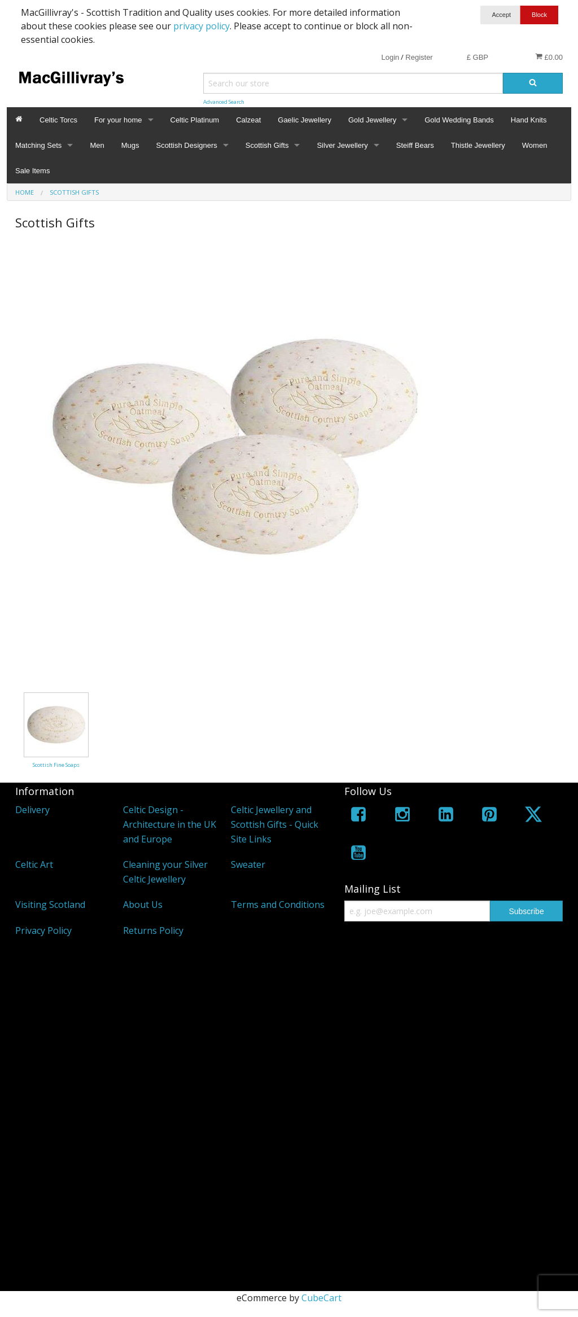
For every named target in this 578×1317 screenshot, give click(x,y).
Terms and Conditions (278, 904)
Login (390, 57)
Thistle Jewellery (478, 145)
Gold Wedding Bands (459, 120)
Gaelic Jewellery (304, 120)
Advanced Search (223, 102)
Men (97, 145)
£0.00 (549, 57)
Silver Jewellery (342, 145)
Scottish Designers (186, 145)
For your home (118, 120)
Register (418, 57)
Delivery (32, 810)
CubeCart (321, 1298)
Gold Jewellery (372, 120)
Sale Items (32, 170)
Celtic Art (34, 864)
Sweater (248, 864)
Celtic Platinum (195, 120)
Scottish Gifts (267, 145)
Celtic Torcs (58, 120)
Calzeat (248, 120)
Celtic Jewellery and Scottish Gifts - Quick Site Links (274, 824)
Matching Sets (38, 145)
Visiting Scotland (50, 904)
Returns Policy (153, 930)
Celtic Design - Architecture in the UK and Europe (169, 824)
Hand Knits (529, 120)
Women (535, 145)
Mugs (130, 145)
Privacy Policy (43, 930)
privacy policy (201, 26)
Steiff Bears (415, 145)
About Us (143, 904)
